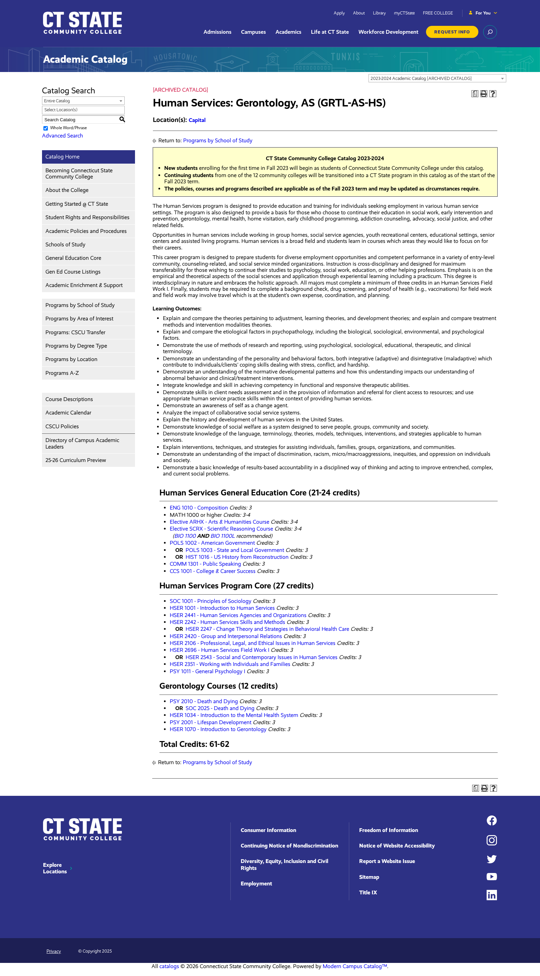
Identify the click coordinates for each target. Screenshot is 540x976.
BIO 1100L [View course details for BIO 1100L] (222, 536)
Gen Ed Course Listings (73, 271)
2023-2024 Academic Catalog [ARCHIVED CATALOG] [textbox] (421, 78)
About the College (67, 190)
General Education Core (73, 258)
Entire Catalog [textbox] (57, 100)
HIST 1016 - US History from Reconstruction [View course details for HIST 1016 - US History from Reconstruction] (237, 557)
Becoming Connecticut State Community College (79, 173)
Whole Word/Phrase (68, 127)
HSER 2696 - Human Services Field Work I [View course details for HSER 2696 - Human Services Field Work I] (219, 650)
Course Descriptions (69, 399)
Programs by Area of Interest (79, 318)
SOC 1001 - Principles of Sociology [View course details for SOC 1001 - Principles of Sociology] (210, 601)
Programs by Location (71, 359)
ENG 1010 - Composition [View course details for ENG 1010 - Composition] (199, 507)
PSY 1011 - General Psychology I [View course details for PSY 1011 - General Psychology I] (207, 671)
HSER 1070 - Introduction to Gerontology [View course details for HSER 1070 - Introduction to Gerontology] (218, 729)
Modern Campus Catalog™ (355, 966)
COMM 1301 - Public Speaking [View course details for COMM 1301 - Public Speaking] (205, 564)
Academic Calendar (68, 412)
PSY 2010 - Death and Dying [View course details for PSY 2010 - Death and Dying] (204, 701)
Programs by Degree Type (76, 345)
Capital (197, 120)
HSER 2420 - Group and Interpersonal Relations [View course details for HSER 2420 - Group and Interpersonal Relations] (226, 636)
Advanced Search (62, 135)
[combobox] (437, 78)
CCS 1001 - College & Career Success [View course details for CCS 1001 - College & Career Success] (213, 571)
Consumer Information (268, 830)
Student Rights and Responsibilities (87, 217)
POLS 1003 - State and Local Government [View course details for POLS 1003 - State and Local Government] (235, 550)
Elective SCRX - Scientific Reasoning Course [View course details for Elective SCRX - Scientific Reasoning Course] (221, 528)
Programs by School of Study (80, 305)
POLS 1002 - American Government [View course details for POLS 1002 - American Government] (212, 543)
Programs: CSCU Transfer (75, 332)
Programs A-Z (62, 373)
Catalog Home (62, 156)
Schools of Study (65, 244)
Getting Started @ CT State (76, 204)
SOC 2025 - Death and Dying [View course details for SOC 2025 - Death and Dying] (220, 708)
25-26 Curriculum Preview (75, 460)
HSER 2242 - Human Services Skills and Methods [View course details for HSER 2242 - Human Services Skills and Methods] (227, 622)
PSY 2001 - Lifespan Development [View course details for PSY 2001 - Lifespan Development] (210, 722)
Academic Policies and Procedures (86, 231)
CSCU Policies (62, 426)
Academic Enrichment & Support (84, 285)
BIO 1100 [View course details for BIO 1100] (185, 536)
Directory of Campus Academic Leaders (82, 443)
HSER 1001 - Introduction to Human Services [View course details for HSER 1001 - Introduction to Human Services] (222, 608)
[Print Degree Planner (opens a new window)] (474, 93)
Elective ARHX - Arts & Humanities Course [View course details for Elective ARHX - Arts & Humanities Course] (219, 521)
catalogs (169, 966)
